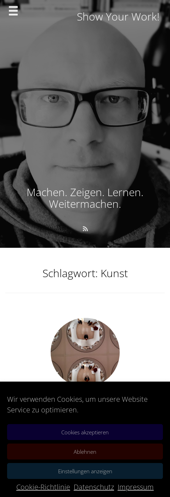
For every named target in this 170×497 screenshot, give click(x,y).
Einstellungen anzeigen (85, 471)
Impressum (136, 487)
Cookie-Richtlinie (43, 487)
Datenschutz (94, 487)
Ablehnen (85, 451)
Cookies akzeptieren (85, 432)
